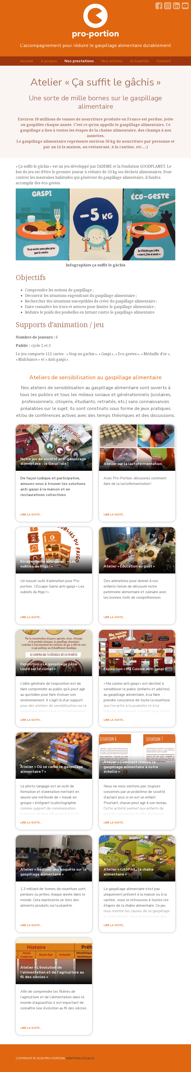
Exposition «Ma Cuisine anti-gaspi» (135, 669)
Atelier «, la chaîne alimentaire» (129, 872)
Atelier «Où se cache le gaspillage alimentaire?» (51, 769)
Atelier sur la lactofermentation (133, 463)
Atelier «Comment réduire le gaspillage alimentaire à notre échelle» (131, 767)
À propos (49, 61)
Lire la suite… (31, 514)
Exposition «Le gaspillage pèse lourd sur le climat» (48, 667)
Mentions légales (80, 1058)
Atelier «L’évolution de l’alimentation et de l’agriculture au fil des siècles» (52, 972)
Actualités (139, 61)
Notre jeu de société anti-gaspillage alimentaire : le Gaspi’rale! (53, 461)
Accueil (26, 61)
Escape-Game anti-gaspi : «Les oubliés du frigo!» (48, 564)
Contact (164, 61)
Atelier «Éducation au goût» (129, 566)
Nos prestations (79, 61)
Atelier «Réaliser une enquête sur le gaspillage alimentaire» (53, 872)
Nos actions (112, 61)
